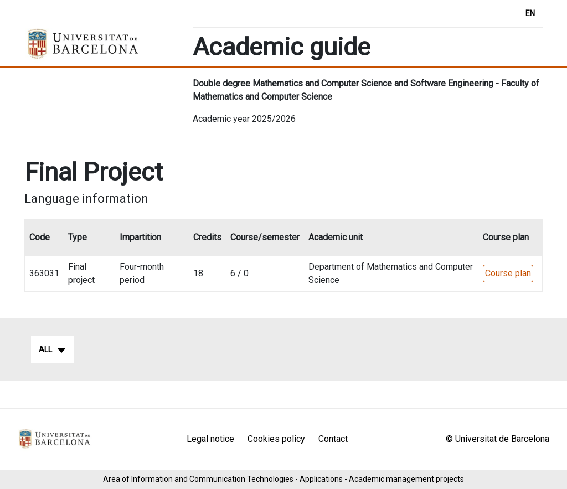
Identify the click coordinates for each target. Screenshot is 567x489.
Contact (333, 439)
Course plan (508, 273)
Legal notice (210, 439)
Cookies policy (276, 439)
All (52, 350)
